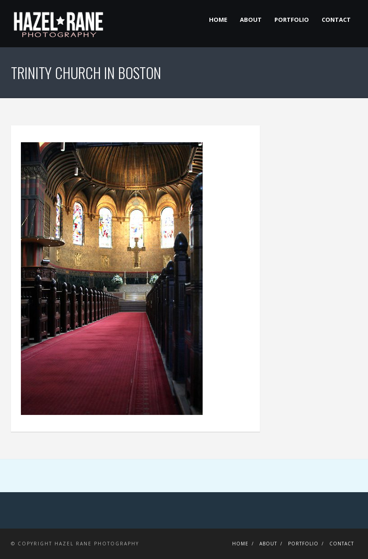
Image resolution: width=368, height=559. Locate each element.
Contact (336, 19)
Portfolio (291, 19)
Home (218, 19)
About (251, 19)
